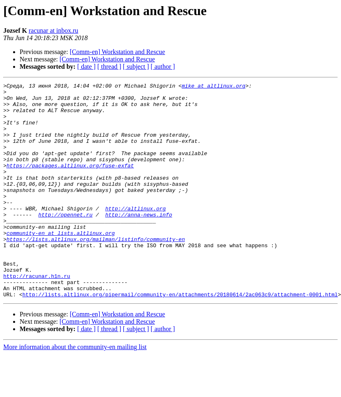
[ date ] (86, 66)
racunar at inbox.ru (53, 30)
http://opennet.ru (65, 241)
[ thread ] (109, 66)
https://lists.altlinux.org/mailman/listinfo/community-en (96, 271)
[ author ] (163, 66)
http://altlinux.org (135, 234)
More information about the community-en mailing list (75, 389)
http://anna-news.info (138, 241)
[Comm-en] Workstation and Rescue (117, 51)
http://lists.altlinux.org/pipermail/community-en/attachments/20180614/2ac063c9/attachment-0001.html (180, 337)
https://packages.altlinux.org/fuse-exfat (70, 182)
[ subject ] (136, 66)
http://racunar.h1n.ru (36, 315)
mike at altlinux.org (213, 86)
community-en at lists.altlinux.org (61, 263)
